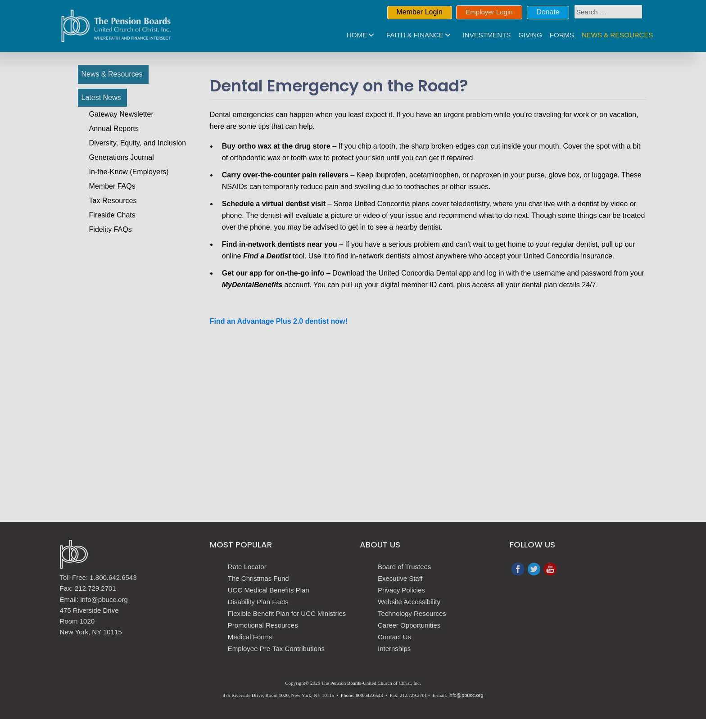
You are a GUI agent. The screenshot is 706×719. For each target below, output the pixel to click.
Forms (562, 35)
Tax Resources (113, 200)
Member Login (420, 12)
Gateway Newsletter (121, 114)
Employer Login (489, 12)
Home (357, 35)
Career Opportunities (409, 625)
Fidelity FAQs (110, 229)
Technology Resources (412, 613)
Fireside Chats (112, 215)
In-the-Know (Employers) (129, 172)
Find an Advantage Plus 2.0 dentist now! (279, 321)
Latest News (101, 97)
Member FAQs (112, 186)
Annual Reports (114, 128)
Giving (530, 35)
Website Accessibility (409, 602)
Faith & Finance (415, 35)
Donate (548, 12)
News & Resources (617, 35)
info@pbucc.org (465, 695)
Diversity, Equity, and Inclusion (137, 143)
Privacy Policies (401, 590)
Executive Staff (400, 578)
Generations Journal (121, 157)
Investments (487, 35)
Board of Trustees (404, 566)
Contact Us (394, 637)
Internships (394, 648)
